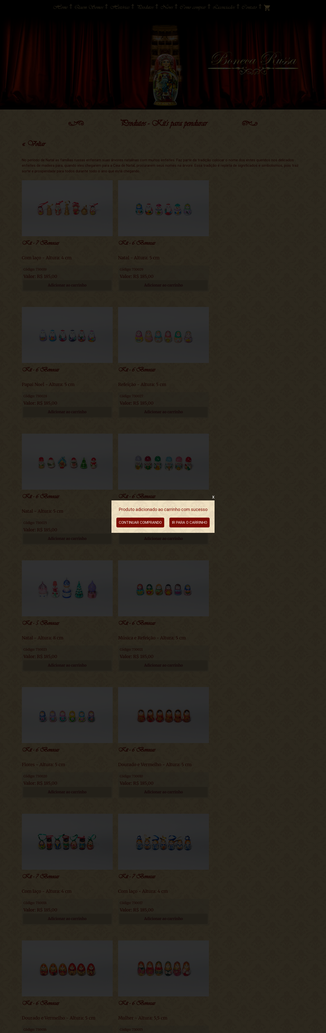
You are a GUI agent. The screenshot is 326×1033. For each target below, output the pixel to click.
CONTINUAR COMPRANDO (140, 522)
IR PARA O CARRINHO (189, 522)
